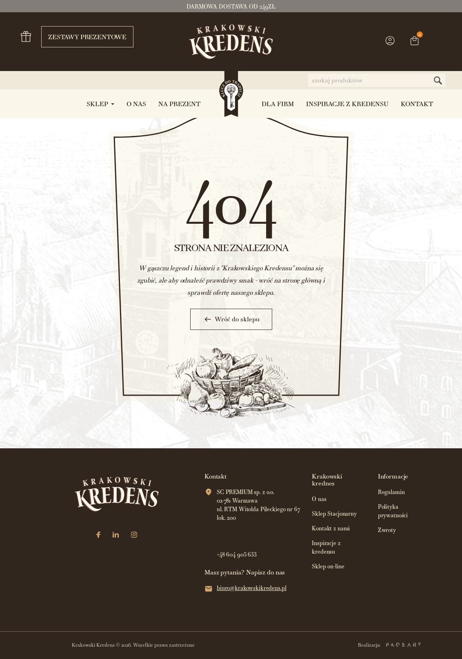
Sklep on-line (328, 566)
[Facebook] (98, 535)
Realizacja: (389, 645)
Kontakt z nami (331, 528)
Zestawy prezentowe (84, 36)
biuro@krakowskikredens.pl (252, 588)
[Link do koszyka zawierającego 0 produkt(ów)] (415, 42)
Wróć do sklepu (231, 319)
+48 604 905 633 (237, 554)
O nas (319, 499)
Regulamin (391, 492)
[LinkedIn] (116, 535)
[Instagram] (134, 535)
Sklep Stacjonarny (334, 513)
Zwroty (387, 530)
